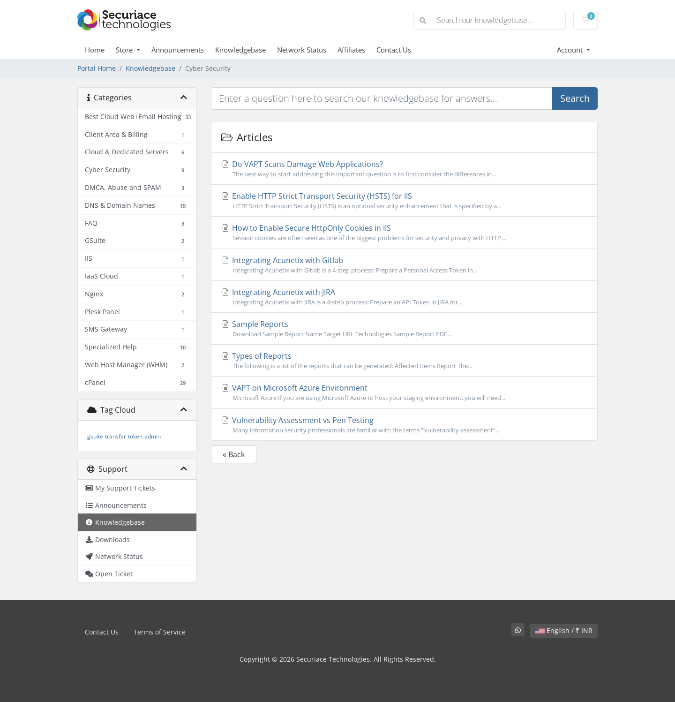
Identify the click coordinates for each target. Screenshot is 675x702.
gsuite (95, 436)
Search (575, 98)
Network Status (301, 49)
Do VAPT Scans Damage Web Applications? (404, 169)
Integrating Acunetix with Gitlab (404, 265)
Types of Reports (404, 360)
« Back (234, 454)
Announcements (177, 49)
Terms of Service (160, 631)
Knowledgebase (240, 49)
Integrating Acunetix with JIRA (404, 297)
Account (571, 49)
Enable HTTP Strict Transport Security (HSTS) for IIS (404, 201)
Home (95, 49)
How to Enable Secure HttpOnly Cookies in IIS (404, 232)
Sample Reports (404, 329)
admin (152, 436)
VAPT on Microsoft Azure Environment (404, 392)
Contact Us (393, 49)
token (135, 436)
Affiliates (351, 49)
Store (125, 49)
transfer (115, 436)
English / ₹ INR (563, 630)
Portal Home (96, 68)
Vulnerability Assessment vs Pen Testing (404, 425)
